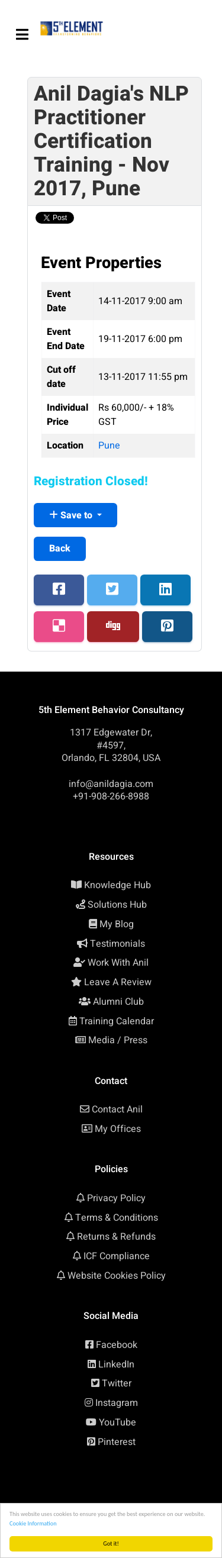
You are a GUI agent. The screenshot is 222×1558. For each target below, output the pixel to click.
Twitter (116, 1383)
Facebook (116, 1345)
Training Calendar (116, 1021)
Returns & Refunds (116, 1237)
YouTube (117, 1422)
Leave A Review (118, 982)
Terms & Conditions (116, 1218)
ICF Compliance (116, 1256)
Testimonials (117, 944)
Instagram (116, 1403)
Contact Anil (117, 1109)
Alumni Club (118, 1002)
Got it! (111, 1543)
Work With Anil (118, 963)
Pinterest (117, 1442)
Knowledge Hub (117, 885)
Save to (72, 515)
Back (59, 548)
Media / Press (117, 1040)
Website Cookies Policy (116, 1276)
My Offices (118, 1129)
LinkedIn (116, 1364)
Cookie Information (33, 1523)
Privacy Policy (116, 1198)
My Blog (116, 924)
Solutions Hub (117, 905)
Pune (109, 445)
